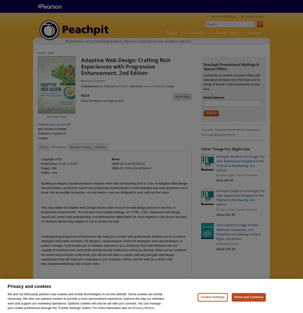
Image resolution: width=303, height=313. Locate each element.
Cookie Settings (212, 299)
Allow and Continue (248, 299)
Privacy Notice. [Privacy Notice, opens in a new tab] (144, 310)
